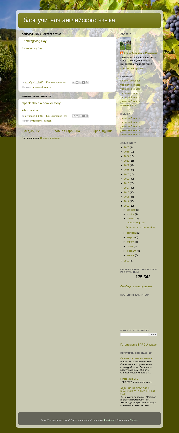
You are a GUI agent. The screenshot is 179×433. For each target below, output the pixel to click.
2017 (127, 188)
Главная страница (66, 131)
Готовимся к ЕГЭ (129, 379)
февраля (132, 251)
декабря (131, 209)
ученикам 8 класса (130, 89)
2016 (127, 192)
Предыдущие (103, 131)
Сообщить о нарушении (136, 286)
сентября (132, 233)
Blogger (133, 420)
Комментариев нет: (57, 82)
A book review (30, 110)
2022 (127, 165)
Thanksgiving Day (34, 41)
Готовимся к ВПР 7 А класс (138, 344)
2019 (127, 178)
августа (131, 237)
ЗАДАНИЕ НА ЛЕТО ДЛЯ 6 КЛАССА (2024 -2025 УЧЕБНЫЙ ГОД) (137, 391)
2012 (127, 261)
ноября (131, 214)
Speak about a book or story (41, 103)
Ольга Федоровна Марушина (140, 53)
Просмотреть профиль (132, 68)
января (131, 255)
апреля (131, 241)
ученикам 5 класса (130, 101)
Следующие (31, 131)
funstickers (109, 420)
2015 (127, 196)
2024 (127, 156)
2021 (127, 169)
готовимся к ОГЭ (129, 105)
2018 (127, 183)
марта (130, 246)
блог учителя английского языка (69, 20)
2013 (127, 206)
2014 (127, 201)
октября (131, 218)
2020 (127, 174)
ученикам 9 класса (130, 85)
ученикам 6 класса (41, 87)
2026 (127, 147)
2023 (127, 161)
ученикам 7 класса (41, 120)
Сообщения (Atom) (50, 138)
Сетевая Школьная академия (136, 358)
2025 (127, 151)
